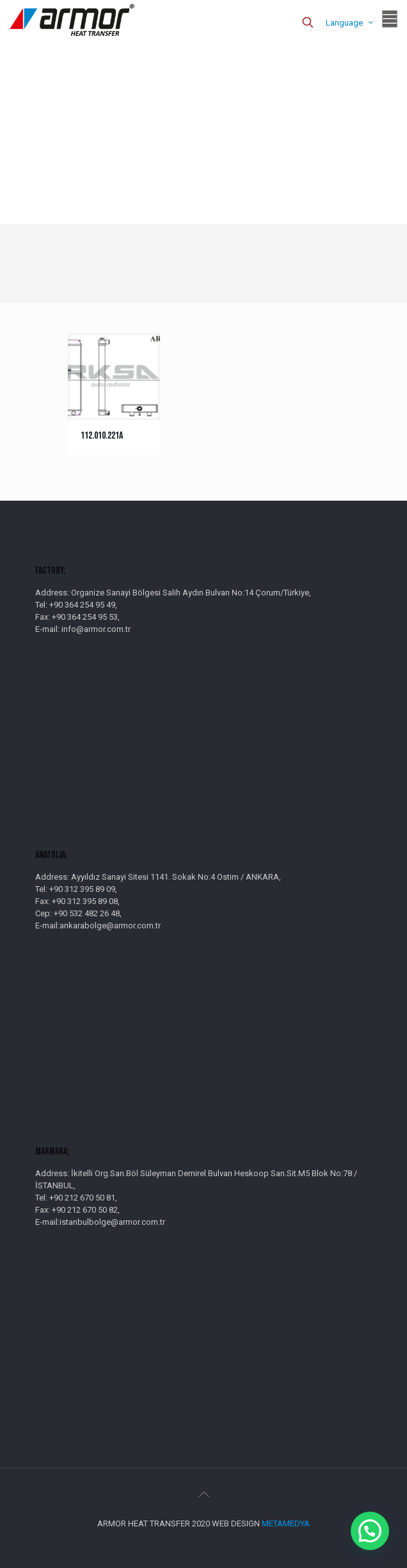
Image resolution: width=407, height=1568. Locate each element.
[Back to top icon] (203, 1494)
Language (350, 22)
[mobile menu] (390, 19)
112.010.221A (102, 436)
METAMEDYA (286, 1523)
